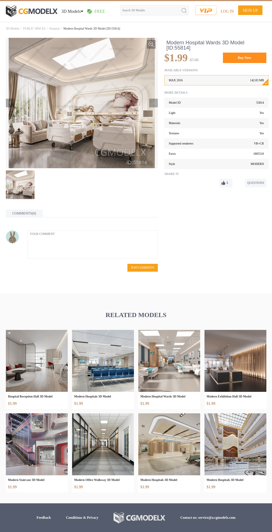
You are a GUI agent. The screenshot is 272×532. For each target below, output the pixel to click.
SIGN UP (250, 10)
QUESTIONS (255, 183)
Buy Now (244, 58)
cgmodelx (32, 11)
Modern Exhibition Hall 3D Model (229, 396)
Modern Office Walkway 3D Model (97, 480)
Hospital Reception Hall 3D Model (30, 396)
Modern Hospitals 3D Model (92, 396)
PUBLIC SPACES (34, 28)
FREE (96, 11)
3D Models (72, 11)
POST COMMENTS (142, 267)
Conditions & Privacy (82, 517)
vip (205, 10)
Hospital (54, 28)
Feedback (43, 517)
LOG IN (227, 11)
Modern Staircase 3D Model (26, 480)
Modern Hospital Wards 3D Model (162, 396)
